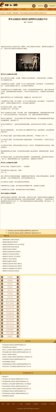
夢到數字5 (5, 376)
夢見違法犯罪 (10, 306)
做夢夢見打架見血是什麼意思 (10, 254)
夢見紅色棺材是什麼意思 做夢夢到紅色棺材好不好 (16, 388)
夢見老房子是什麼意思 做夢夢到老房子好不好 (15, 379)
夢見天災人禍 (10, 310)
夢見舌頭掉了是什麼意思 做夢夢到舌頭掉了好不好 (16, 366)
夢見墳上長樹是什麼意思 (9, 354)
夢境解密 (28, 404)
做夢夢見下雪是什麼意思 (9, 259)
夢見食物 (10, 293)
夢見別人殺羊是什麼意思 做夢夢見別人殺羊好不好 (24, 230)
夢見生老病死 (10, 326)
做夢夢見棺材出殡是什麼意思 (10, 247)
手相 (13, 404)
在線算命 (40, 6)
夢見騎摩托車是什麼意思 (9, 347)
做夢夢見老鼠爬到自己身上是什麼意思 (13, 244)
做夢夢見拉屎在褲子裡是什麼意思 (12, 263)
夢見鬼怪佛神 (10, 320)
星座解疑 (45, 9)
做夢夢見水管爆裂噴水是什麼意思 (12, 268)
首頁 (3, 9)
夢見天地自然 (10, 300)
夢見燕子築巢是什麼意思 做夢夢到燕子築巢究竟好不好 (25, 233)
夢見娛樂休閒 (10, 313)
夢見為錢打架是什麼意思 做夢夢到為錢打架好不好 (16, 352)
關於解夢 (15, 13)
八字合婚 (51, 404)
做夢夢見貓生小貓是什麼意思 (10, 239)
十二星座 (20, 404)
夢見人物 (10, 290)
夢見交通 (10, 297)
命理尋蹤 (28, 9)
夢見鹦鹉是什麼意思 (8, 396)
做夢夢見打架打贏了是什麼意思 (11, 256)
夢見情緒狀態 (10, 316)
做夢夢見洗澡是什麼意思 (9, 249)
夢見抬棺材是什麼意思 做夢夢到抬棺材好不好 (15, 386)
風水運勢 (10, 9)
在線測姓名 (52, 6)
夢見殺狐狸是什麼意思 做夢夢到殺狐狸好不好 (15, 381)
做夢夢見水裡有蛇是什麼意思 (10, 271)
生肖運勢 (36, 9)
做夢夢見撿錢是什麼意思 (9, 261)
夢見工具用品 (10, 303)
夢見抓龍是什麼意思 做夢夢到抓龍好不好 (14, 345)
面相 (8, 404)
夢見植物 (10, 277)
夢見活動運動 (10, 333)
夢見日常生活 (10, 323)
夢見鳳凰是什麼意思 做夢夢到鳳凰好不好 (14, 391)
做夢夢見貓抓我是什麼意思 (10, 242)
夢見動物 (10, 280)
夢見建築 (10, 287)
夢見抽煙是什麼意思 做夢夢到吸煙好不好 (14, 359)
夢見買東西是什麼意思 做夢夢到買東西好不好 (15, 393)
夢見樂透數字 (10, 329)
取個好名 (19, 9)
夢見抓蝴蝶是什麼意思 (8, 361)
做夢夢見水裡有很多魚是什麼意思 (12, 266)
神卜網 (2, 13)
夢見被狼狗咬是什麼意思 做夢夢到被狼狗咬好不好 (16, 364)
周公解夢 (8, 13)
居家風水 (36, 404)
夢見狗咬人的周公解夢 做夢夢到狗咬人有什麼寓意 (16, 384)
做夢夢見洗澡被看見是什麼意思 (11, 251)
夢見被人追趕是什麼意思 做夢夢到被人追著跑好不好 (17, 357)
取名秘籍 (44, 404)
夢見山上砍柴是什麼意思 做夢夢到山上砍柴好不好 (16, 349)
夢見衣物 (10, 284)
